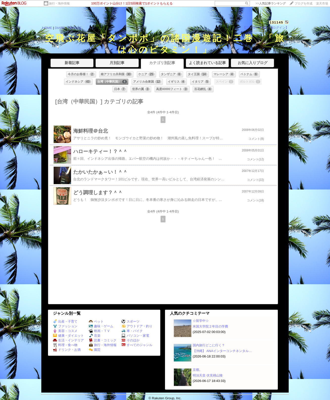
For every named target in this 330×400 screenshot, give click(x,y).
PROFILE (75, 28)
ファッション (65, 326)
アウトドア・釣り (136, 326)
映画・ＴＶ (99, 331)
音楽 (94, 335)
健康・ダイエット (68, 335)
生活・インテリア (68, 340)
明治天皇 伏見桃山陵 (208, 375)
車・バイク (132, 331)
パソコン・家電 (135, 335)
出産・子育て (65, 321)
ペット (96, 321)
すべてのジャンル (136, 345)
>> (271, 3)
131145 (276, 22)
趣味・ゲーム (101, 326)
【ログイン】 (279, 27)
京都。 (197, 370)
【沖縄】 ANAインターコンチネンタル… (222, 351)
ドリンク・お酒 (67, 350)
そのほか (130, 340)
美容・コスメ (65, 331)
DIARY (60, 28)
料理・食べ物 (65, 345)
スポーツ (130, 321)
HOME (47, 28)
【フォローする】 (255, 27)
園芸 (94, 350)
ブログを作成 (303, 3)
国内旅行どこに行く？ (209, 345)
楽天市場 (322, 3)
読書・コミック (103, 340)
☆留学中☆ (201, 321)
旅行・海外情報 (59, 3)
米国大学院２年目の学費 (210, 326)
